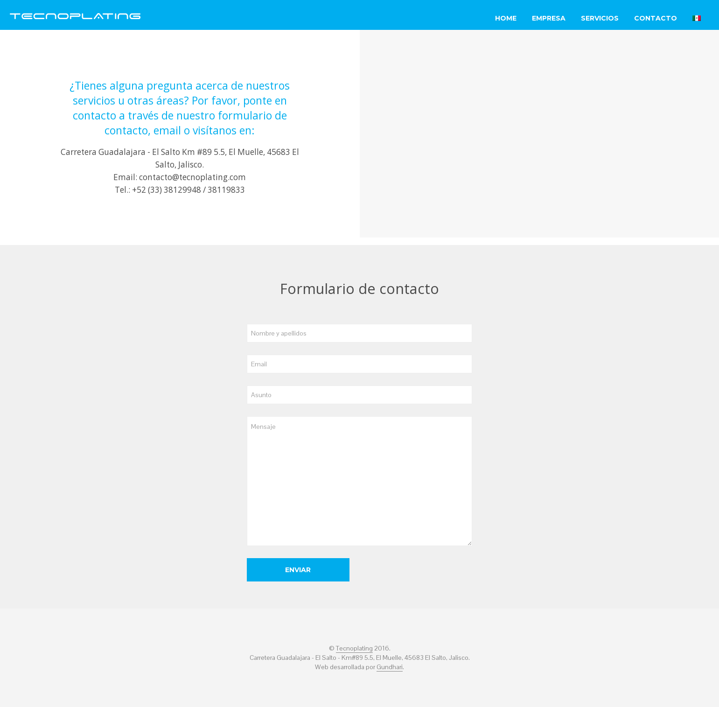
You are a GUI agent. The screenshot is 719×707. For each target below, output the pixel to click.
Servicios (600, 18)
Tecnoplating (354, 648)
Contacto (655, 18)
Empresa (548, 18)
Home (506, 18)
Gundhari (390, 667)
